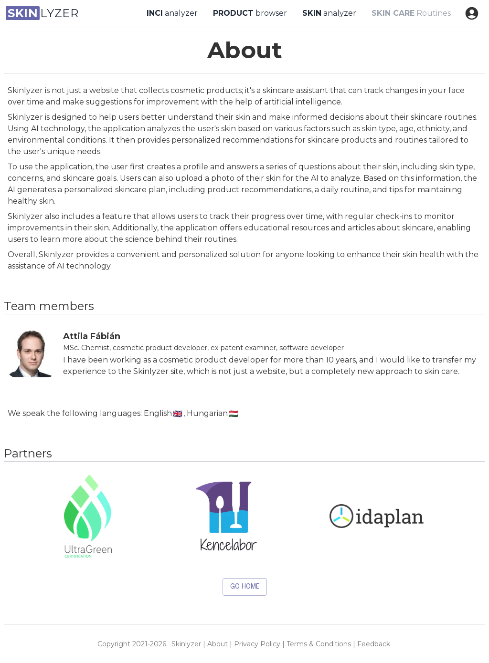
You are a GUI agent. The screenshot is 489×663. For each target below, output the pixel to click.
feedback (373, 644)
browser (250, 13)
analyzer (172, 13)
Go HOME (244, 587)
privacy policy (257, 644)
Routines (411, 13)
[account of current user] (471, 13)
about (217, 644)
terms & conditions (319, 644)
